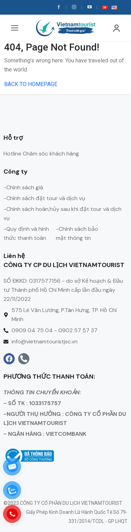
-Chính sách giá (23, 187)
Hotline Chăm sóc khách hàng (41, 153)
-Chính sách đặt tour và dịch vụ (44, 198)
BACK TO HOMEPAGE (30, 84)
